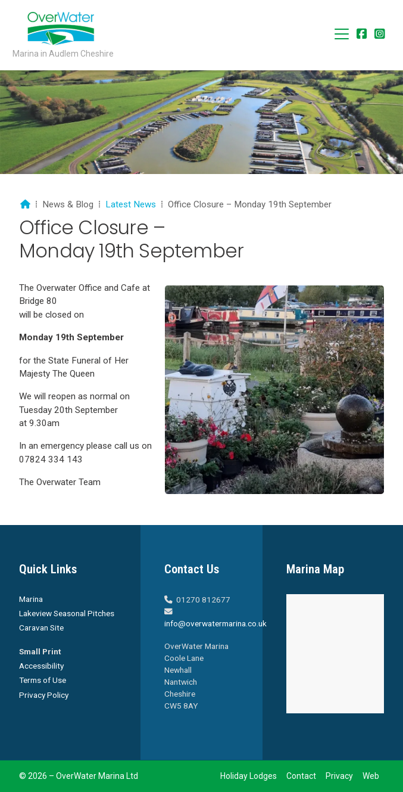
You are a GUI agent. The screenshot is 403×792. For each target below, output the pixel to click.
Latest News (130, 204)
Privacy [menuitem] (339, 776)
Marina (31, 599)
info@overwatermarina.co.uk (215, 623)
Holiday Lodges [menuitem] (248, 776)
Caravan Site (41, 627)
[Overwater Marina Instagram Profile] (379, 35)
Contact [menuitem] (301, 776)
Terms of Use (42, 680)
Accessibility (41, 665)
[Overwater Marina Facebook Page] (362, 35)
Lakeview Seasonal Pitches (66, 613)
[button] (342, 34)
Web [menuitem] (371, 776)
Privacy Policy (43, 695)
